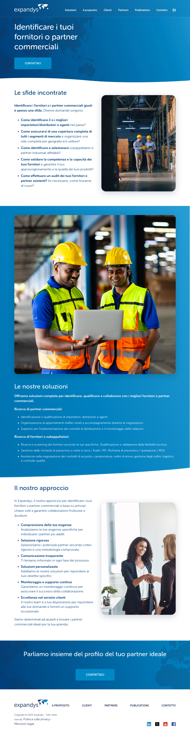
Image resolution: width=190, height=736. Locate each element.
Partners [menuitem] (123, 10)
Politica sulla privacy (36, 719)
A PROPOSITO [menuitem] (60, 705)
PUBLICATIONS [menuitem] (139, 705)
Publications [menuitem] (142, 10)
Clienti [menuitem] (108, 10)
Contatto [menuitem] (161, 10)
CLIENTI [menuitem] (87, 705)
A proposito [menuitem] (90, 10)
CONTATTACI (33, 63)
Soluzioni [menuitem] (70, 10)
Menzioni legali (24, 724)
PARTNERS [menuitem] (111, 705)
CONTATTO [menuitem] (169, 705)
